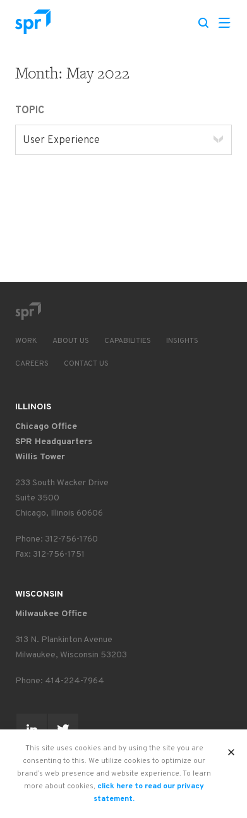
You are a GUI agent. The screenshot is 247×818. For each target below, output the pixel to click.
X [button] (231, 748)
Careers (32, 364)
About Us (70, 341)
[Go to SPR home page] (27, 311)
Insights (182, 341)
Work (26, 341)
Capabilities (127, 341)
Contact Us (86, 364)
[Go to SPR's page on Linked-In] (31, 729)
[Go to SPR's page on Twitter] (63, 729)
